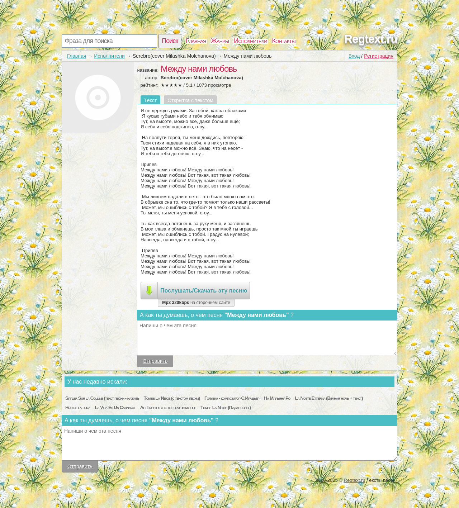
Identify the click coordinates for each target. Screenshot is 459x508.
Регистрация (378, 56)
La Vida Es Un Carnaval (115, 407)
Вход (354, 56)
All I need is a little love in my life (168, 407)
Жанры (220, 40)
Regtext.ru (370, 38)
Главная (196, 40)
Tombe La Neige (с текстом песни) (172, 398)
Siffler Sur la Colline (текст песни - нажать (102, 398)
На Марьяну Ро (277, 398)
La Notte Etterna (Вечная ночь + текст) (329, 398)
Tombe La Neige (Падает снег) (225, 407)
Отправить (155, 361)
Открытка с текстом (190, 100)
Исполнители (250, 40)
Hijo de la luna (77, 407)
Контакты (283, 40)
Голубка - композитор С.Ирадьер (231, 398)
